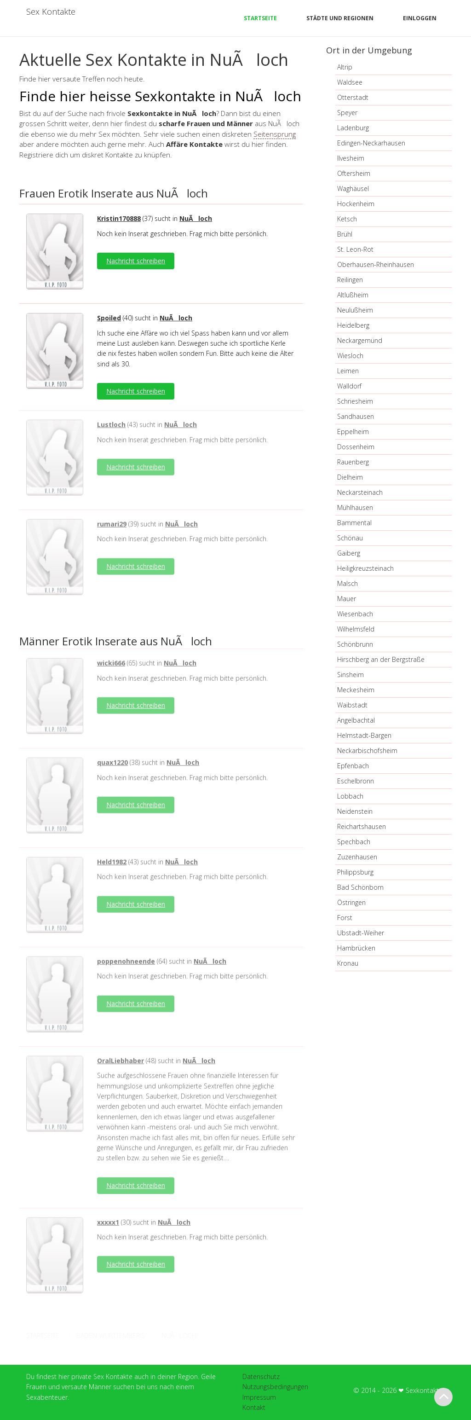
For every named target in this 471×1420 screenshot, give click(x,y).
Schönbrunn (355, 644)
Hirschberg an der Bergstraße (381, 659)
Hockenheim (355, 203)
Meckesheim (355, 689)
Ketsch (347, 218)
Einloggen (420, 18)
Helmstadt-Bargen (364, 735)
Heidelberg (353, 325)
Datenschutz (261, 1376)
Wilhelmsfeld (355, 629)
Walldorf (349, 386)
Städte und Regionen (339, 18)
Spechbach (353, 841)
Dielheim (350, 477)
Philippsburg (355, 872)
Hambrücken (356, 948)
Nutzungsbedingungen (275, 1386)
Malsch (347, 583)
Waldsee (349, 82)
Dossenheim (355, 446)
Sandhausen (355, 416)
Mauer (346, 598)
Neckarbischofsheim (367, 750)
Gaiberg (348, 553)
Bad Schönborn (360, 887)
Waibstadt (352, 705)
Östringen (351, 902)
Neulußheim (355, 310)
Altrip (344, 67)
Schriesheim (355, 401)
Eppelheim (353, 431)
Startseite (260, 18)
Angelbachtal (356, 720)
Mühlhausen (355, 507)
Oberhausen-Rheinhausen (375, 264)
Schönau (350, 537)
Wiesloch (350, 355)
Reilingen (350, 279)
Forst (344, 917)
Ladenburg (353, 127)
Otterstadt (352, 97)
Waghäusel (353, 188)
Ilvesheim (350, 158)
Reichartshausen (361, 826)
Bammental (354, 522)
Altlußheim (352, 294)
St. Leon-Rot (355, 249)
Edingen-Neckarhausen (371, 143)
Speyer (347, 112)
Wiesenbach (355, 613)
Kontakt (253, 1407)
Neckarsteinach (360, 492)
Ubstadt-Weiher (360, 932)
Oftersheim (353, 173)
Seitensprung (274, 134)
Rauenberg (353, 462)
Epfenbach (353, 765)
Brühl (344, 234)
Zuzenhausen (357, 856)
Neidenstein (355, 811)
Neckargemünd (359, 340)
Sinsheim (350, 674)
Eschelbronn (355, 781)
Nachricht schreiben (135, 260)
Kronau (347, 963)
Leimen (348, 370)
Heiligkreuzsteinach (365, 568)
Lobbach (350, 796)
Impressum (259, 1397)
